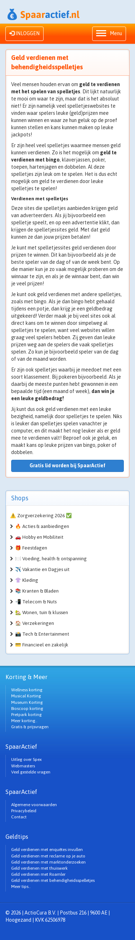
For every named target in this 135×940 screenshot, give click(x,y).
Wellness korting (26, 689)
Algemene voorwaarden (34, 804)
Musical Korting (26, 695)
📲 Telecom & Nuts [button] (36, 601)
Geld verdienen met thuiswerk (39, 868)
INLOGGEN (24, 33)
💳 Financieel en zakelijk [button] (41, 644)
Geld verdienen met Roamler (38, 874)
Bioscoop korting (27, 708)
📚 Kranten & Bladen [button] (37, 591)
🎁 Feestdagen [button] (31, 548)
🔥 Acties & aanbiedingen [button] (42, 526)
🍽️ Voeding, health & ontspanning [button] (51, 558)
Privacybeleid (23, 810)
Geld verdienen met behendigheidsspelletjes (53, 880)
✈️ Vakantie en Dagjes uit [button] (42, 569)
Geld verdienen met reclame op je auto (48, 856)
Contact (19, 816)
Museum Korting (27, 702)
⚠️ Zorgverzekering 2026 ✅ (41, 515)
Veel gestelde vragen (30, 772)
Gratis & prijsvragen (30, 726)
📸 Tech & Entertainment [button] (42, 634)
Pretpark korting (26, 714)
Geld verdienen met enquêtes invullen (47, 849)
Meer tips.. (21, 886)
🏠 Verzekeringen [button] (34, 623)
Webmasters (23, 765)
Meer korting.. (24, 720)
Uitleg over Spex (26, 759)
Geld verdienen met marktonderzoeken (48, 862)
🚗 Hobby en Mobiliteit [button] (39, 537)
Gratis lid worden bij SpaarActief (67, 465)
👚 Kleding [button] (26, 580)
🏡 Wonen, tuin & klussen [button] (41, 612)
